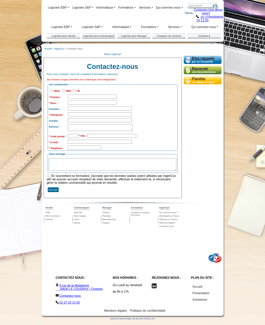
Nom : (53, 103)
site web (135, 322)
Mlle (69, 90)
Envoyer (53, 193)
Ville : (83, 137)
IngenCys (59, 48)
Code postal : (58, 137)
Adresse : (54, 126)
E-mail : (54, 143)
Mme (57, 90)
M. (79, 90)
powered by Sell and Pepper (121, 322)
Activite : (54, 120)
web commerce (145, 322)
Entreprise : (57, 114)
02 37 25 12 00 (202, 18)
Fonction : (55, 109)
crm (153, 322)
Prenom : (55, 97)
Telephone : (57, 149)
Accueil (48, 48)
